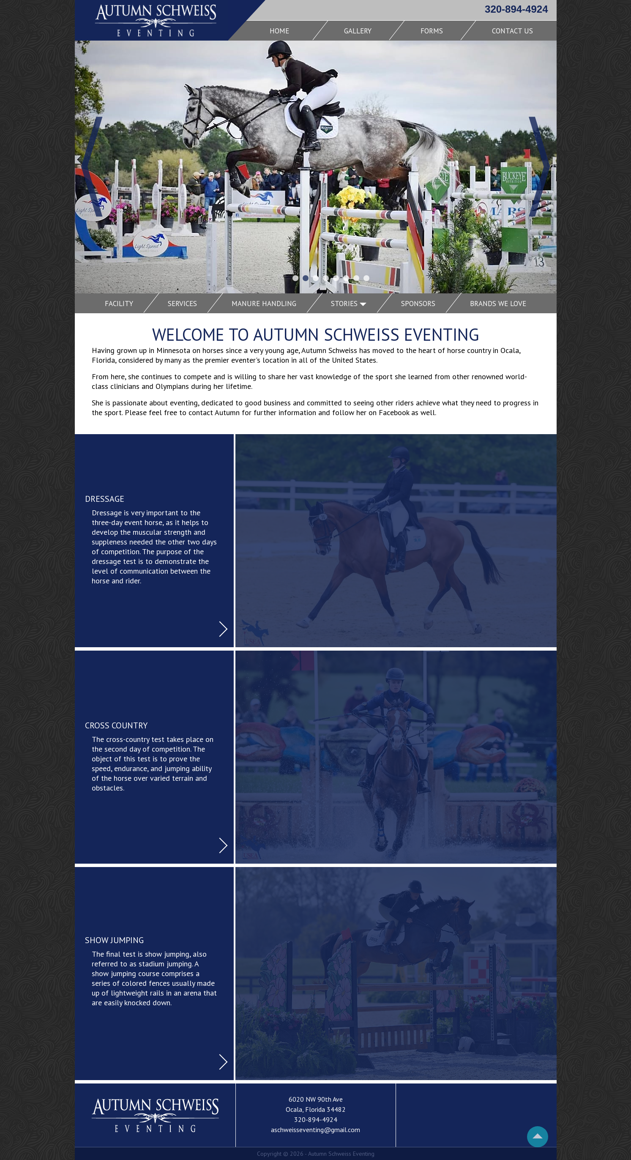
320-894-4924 (516, 9)
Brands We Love (498, 303)
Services (182, 303)
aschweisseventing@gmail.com (315, 1129)
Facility (119, 303)
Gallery (357, 31)
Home (279, 31)
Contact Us (512, 31)
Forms (432, 31)
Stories (348, 303)
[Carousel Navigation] (316, 192)
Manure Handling (264, 303)
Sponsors (418, 303)
